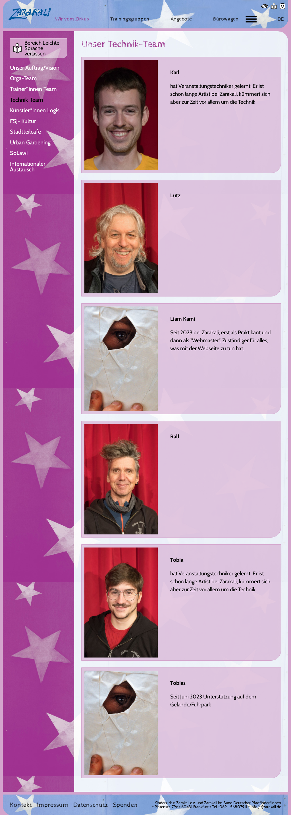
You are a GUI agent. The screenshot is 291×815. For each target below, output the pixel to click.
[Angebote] (181, 19)
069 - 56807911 (233, 806)
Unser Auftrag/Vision (34, 67)
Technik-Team (26, 99)
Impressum (52, 805)
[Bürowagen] (225, 19)
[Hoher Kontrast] (264, 6)
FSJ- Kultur (23, 121)
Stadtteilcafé (25, 131)
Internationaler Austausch (27, 166)
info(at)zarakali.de (266, 806)
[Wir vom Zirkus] (72, 19)
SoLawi (19, 153)
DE (281, 19)
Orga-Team (23, 78)
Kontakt (21, 805)
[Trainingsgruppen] (129, 19)
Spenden (125, 805)
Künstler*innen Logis (34, 110)
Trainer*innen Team (33, 89)
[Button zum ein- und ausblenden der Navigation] (251, 19)
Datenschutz (90, 805)
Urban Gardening (30, 142)
